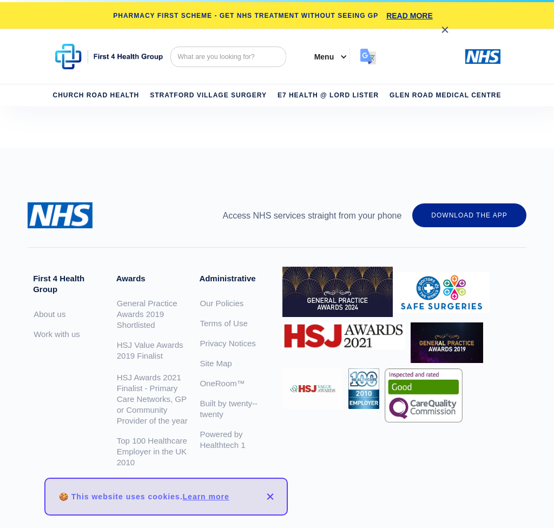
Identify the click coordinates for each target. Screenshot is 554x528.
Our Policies (221, 303)
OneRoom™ (222, 383)
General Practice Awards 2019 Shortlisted (147, 314)
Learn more (206, 496)
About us (49, 314)
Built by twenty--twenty (229, 409)
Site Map (216, 363)
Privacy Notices (227, 343)
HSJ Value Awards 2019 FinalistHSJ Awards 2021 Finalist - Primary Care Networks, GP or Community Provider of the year (152, 382)
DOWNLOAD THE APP (469, 215)
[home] (109, 56)
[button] (326, 57)
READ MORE (409, 15)
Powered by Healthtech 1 (222, 440)
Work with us (57, 334)
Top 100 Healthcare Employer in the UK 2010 (152, 451)
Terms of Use (223, 323)
